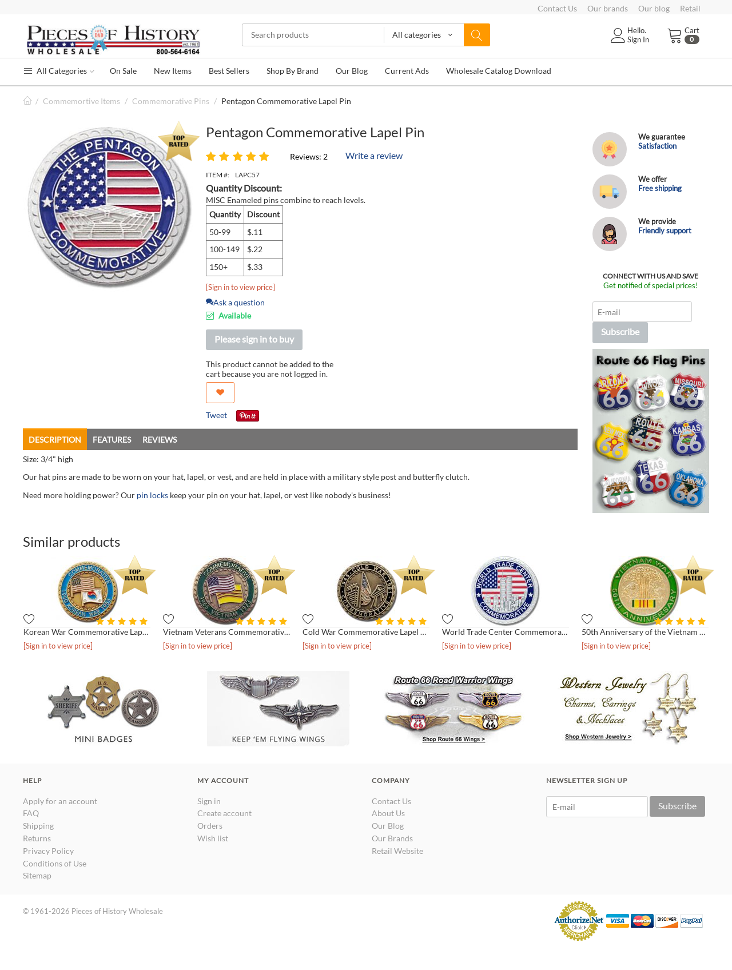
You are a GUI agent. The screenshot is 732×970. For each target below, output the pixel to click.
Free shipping (660, 188)
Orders (209, 825)
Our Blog (388, 825)
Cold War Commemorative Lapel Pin (366, 632)
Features (112, 439)
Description (55, 439)
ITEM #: (217, 174)
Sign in (209, 801)
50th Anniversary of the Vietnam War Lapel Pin (645, 632)
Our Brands (392, 838)
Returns (37, 838)
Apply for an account (60, 801)
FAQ (31, 813)
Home (27, 101)
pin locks (152, 495)
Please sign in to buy (254, 338)
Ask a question (235, 302)
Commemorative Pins (170, 101)
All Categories (58, 71)
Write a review (374, 155)
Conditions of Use (54, 863)
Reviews (159, 439)
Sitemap (37, 875)
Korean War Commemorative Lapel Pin (86, 632)
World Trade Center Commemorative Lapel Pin (505, 632)
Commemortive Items (81, 101)
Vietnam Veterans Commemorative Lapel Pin (226, 632)
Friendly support (664, 230)
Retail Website (397, 851)
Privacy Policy (48, 851)
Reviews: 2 (309, 156)
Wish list (212, 838)
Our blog (654, 8)
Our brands (607, 8)
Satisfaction (657, 145)
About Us (388, 813)
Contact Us (557, 8)
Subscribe (620, 331)
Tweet (216, 415)
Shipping (38, 825)
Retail (690, 8)
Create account (224, 813)
